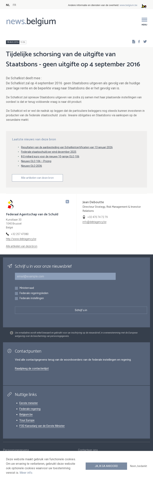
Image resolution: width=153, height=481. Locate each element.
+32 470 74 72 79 (98, 217)
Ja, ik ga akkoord (106, 466)
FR (14, 5)
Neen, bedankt (138, 466)
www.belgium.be (128, 5)
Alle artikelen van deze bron (37, 177)
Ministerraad (26, 288)
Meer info (26, 472)
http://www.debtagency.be (21, 238)
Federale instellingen (31, 298)
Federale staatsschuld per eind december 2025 (48, 151)
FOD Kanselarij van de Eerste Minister (42, 426)
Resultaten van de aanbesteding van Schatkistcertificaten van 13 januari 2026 (67, 147)
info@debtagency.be (94, 221)
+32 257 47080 (20, 234)
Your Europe (27, 420)
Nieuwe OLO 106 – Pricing (36, 161)
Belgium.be (26, 414)
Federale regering (29, 409)
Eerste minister (28, 403)
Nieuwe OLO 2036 (31, 165)
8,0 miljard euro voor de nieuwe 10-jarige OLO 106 (50, 156)
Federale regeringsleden (33, 293)
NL (8, 5)
